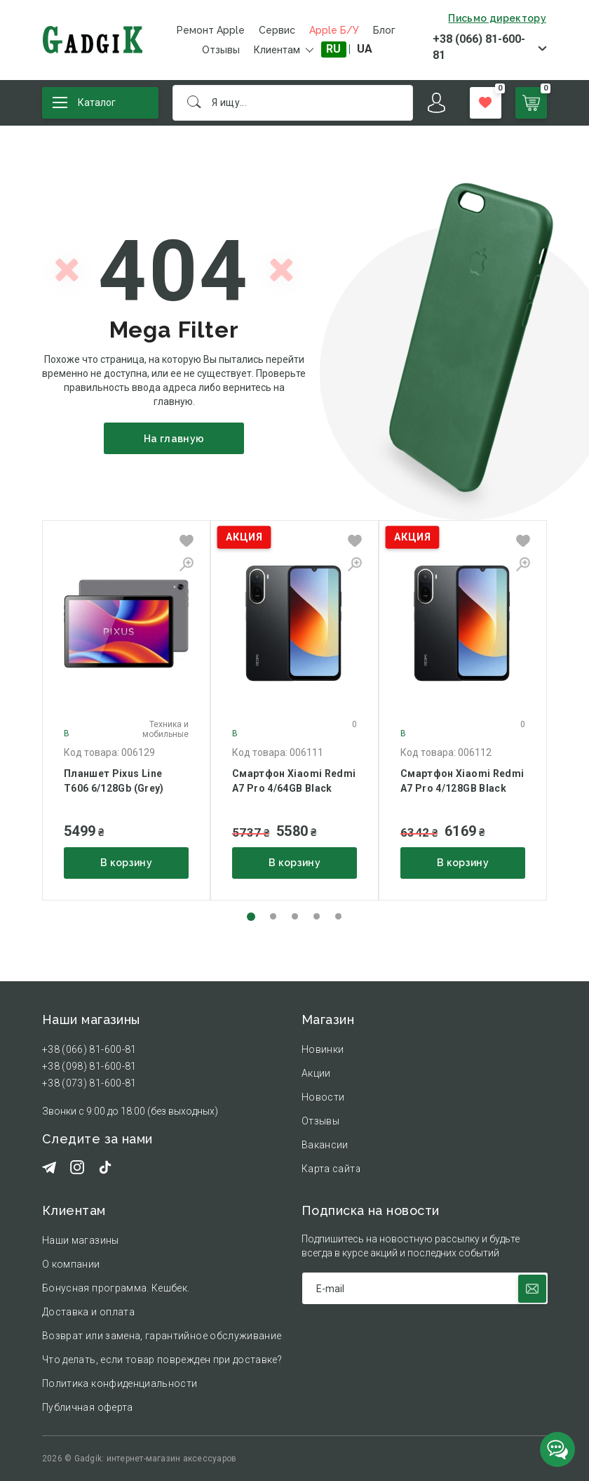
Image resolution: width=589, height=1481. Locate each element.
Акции (316, 1073)
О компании (71, 1264)
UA (364, 48)
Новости (323, 1097)
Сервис (277, 30)
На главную (174, 438)
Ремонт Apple (211, 30)
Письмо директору (497, 18)
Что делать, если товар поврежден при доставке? (162, 1359)
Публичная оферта (87, 1407)
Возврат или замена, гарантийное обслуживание (161, 1335)
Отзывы (221, 49)
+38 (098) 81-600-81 (89, 1066)
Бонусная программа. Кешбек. (115, 1288)
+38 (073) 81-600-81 (89, 1083)
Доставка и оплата (88, 1311)
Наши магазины (80, 1240)
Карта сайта (331, 1168)
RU (333, 48)
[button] (251, 916)
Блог (384, 30)
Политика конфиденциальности (119, 1383)
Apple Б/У (334, 30)
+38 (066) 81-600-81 (479, 47)
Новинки (323, 1049)
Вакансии (325, 1144)
